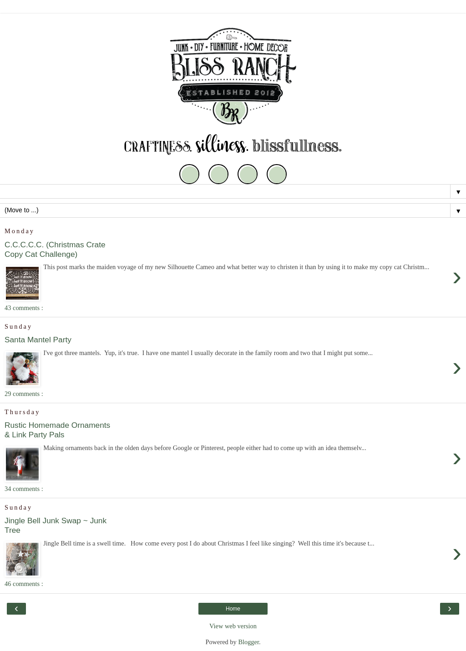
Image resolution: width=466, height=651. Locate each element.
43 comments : (24, 307)
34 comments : (24, 488)
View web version (233, 626)
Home (233, 609)
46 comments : (24, 583)
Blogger (248, 642)
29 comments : (24, 393)
